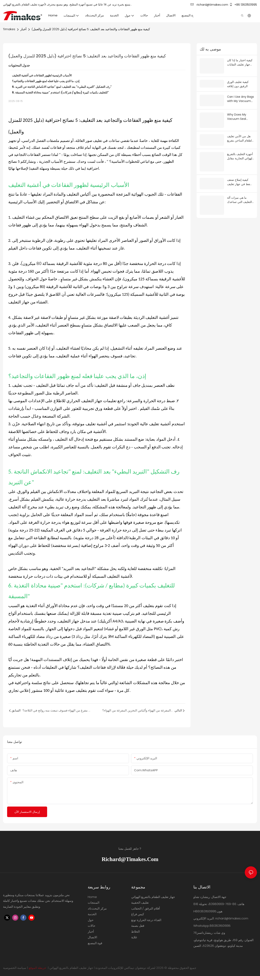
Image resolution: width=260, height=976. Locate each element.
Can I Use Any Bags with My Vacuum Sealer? (240, 94)
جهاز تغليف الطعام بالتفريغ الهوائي (71, 968)
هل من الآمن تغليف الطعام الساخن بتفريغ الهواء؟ (239, 132)
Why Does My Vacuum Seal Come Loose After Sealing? (240, 111)
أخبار (23, 29)
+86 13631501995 (243, 5)
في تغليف (100, 140)
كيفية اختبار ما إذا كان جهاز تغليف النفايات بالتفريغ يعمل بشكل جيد (239, 62)
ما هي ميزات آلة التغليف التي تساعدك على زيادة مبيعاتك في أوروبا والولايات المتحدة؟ (240, 188)
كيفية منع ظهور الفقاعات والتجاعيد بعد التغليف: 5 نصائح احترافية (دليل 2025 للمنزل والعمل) (90, 29)
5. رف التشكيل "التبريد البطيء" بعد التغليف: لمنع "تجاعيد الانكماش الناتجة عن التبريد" (62, 87)
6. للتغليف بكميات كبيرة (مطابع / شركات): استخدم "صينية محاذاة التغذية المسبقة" (60, 92)
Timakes (9, 29)
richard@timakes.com (209, 5)
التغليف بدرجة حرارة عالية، (77, 499)
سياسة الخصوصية (14, 968)
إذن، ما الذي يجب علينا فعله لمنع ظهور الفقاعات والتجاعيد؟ (45, 81)
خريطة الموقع (37, 968)
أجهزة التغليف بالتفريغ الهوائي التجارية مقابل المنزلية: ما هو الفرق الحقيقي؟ (240, 150)
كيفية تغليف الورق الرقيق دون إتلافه (238, 79)
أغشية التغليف (24, 185)
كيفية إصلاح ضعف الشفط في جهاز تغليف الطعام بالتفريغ (240, 170)
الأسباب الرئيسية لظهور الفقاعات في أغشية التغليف (42, 75)
